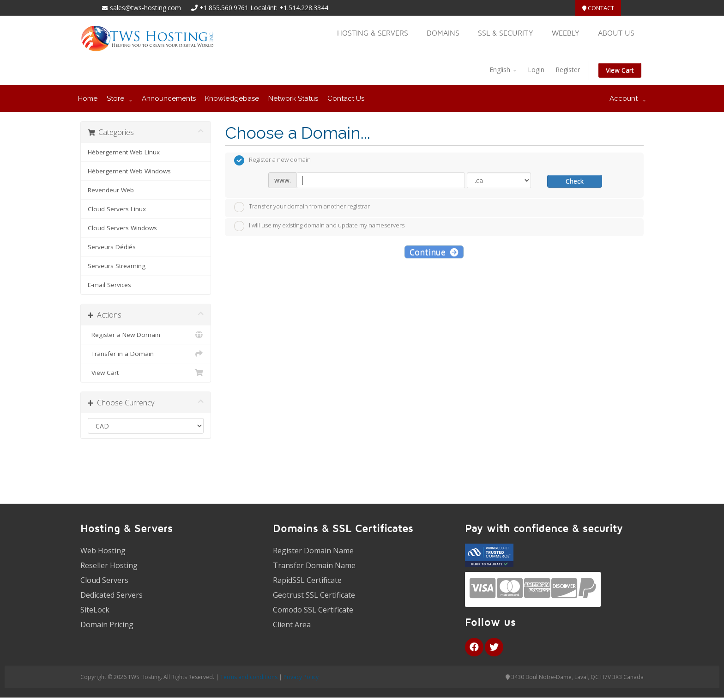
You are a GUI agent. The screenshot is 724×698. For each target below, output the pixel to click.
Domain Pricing (106, 624)
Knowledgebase (232, 98)
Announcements (169, 98)
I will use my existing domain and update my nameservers (319, 226)
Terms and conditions (249, 677)
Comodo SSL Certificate (313, 610)
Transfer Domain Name (314, 565)
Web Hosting (103, 550)
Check (575, 181)
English (503, 69)
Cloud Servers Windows (122, 228)
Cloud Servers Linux (117, 209)
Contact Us (345, 98)
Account (627, 98)
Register (567, 69)
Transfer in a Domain (146, 353)
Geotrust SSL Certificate (314, 595)
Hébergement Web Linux (124, 152)
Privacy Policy (301, 677)
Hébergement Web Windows (129, 171)
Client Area (292, 624)
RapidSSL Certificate (307, 580)
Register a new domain (272, 160)
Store (120, 98)
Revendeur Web (111, 190)
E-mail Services (109, 285)
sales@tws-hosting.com (141, 7)
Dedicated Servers (111, 595)
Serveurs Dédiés (112, 247)
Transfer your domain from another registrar (302, 207)
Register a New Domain (146, 334)
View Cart (620, 70)
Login (536, 69)
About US (616, 33)
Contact (598, 8)
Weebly (565, 33)
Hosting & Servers (372, 33)
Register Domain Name (313, 550)
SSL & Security (505, 33)
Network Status (293, 98)
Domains (443, 33)
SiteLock (94, 610)
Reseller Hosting (109, 565)
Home (87, 98)
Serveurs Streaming (116, 266)
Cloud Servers (104, 580)
